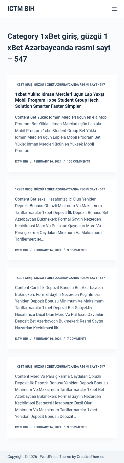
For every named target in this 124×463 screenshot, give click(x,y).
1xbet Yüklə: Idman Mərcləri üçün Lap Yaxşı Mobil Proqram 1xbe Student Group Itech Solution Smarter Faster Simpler (59, 100)
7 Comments (77, 339)
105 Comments (78, 161)
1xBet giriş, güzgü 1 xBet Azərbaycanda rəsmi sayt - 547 (60, 84)
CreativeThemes (91, 456)
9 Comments (77, 250)
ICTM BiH (20, 8)
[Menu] (114, 9)
